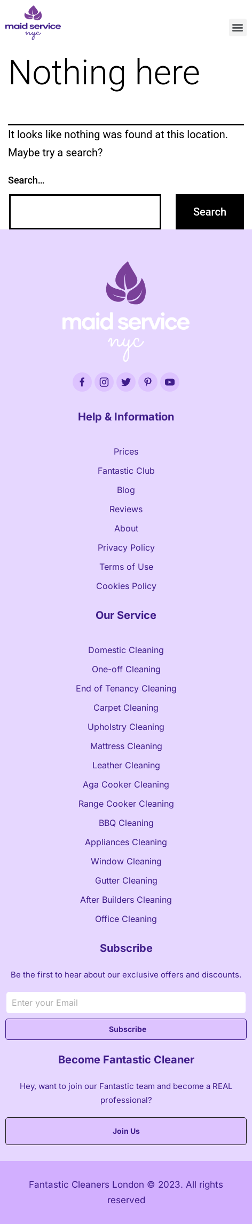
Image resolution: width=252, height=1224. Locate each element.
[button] (238, 27)
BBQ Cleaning (126, 822)
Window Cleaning (126, 861)
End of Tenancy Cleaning (126, 688)
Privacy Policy (126, 547)
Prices (126, 451)
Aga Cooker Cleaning (126, 784)
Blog (126, 489)
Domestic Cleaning (126, 650)
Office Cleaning (126, 918)
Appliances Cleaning (126, 842)
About (126, 528)
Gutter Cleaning (126, 880)
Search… (26, 180)
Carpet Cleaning (126, 707)
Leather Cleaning (126, 765)
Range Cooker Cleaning (126, 803)
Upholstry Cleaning (126, 726)
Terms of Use (126, 566)
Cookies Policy (126, 586)
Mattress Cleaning (126, 746)
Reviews (126, 509)
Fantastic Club (126, 470)
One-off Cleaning (126, 669)
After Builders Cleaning (126, 899)
